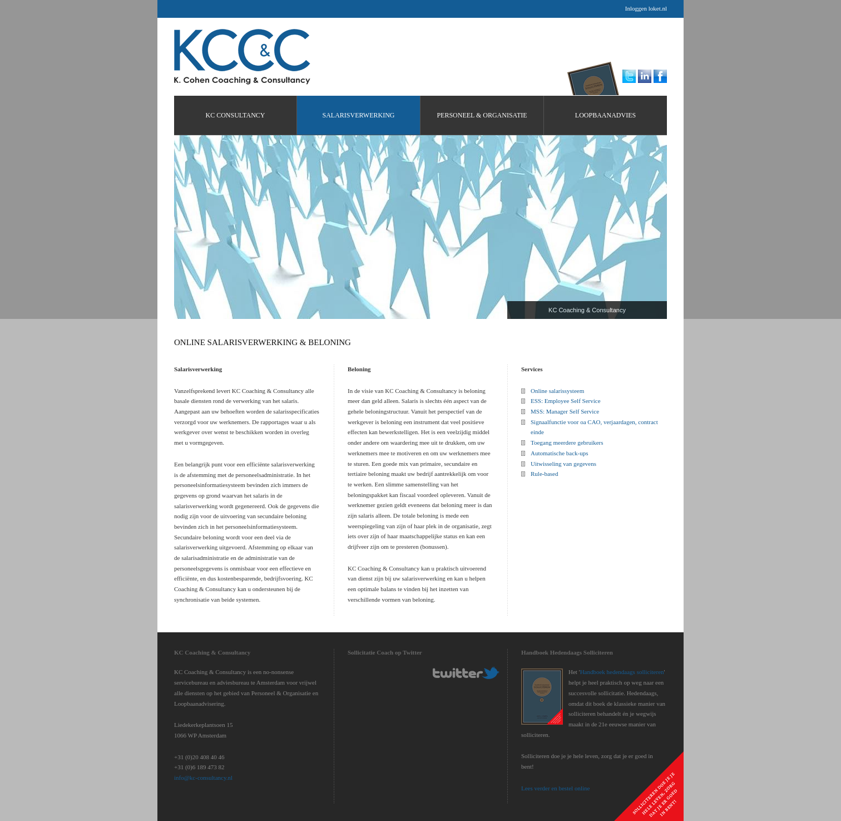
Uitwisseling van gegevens (563, 463)
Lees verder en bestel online (555, 788)
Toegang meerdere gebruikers (567, 442)
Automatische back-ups (559, 453)
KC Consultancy (242, 57)
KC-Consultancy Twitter (466, 673)
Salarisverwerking (358, 115)
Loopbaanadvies (605, 115)
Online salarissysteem (557, 390)
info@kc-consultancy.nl (203, 777)
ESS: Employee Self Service (566, 400)
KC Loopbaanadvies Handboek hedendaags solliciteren (596, 75)
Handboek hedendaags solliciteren (622, 671)
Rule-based (544, 473)
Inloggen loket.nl (646, 8)
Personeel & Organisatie (482, 115)
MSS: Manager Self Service (565, 411)
